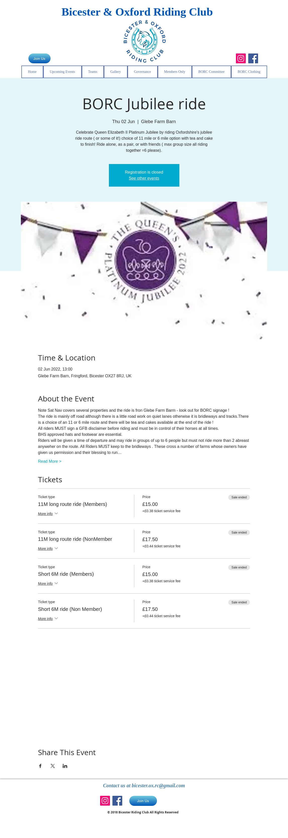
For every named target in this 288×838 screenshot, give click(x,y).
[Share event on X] (52, 766)
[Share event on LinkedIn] (65, 766)
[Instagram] (241, 58)
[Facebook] (253, 58)
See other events (144, 178)
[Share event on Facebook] (40, 766)
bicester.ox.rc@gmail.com (158, 785)
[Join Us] (39, 58)
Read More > (49, 461)
